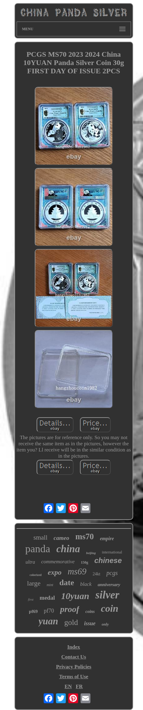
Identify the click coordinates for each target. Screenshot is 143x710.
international (112, 552)
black (86, 584)
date (66, 582)
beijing (91, 553)
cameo (61, 538)
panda (37, 548)
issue (90, 623)
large (34, 583)
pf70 (49, 611)
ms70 (84, 536)
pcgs (112, 572)
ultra (30, 562)
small (41, 537)
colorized (36, 575)
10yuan (75, 596)
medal (47, 597)
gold (71, 622)
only (105, 624)
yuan (48, 621)
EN (68, 686)
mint (50, 585)
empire (107, 538)
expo (55, 572)
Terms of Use (73, 676)
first (31, 599)
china (68, 548)
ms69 (77, 571)
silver (107, 595)
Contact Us (73, 657)
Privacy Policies (73, 667)
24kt (96, 574)
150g (84, 562)
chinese (108, 560)
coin (109, 608)
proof (69, 609)
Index (73, 647)
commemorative (58, 562)
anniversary (109, 584)
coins (90, 611)
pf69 (33, 611)
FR (79, 686)
